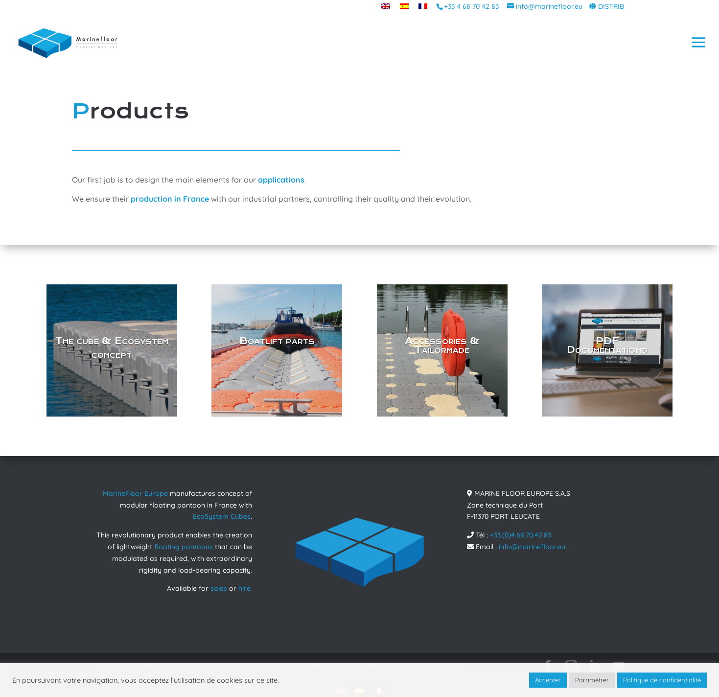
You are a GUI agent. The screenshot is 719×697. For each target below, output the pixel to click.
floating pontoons (183, 546)
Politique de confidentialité (662, 680)
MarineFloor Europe (135, 493)
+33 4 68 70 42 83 (471, 6)
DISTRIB (611, 6)
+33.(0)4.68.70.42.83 (520, 535)
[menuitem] (385, 6)
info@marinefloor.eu (532, 546)
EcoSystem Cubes (222, 516)
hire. (245, 588)
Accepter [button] (548, 680)
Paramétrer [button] (592, 680)
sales (218, 588)
